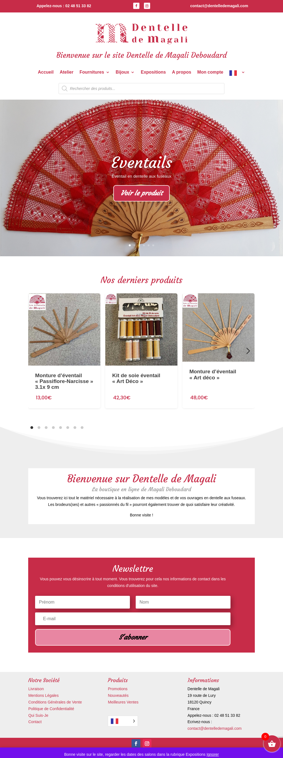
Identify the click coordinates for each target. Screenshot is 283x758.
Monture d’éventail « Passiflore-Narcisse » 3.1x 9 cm (64, 375)
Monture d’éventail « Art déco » (213, 362)
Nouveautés (118, 695)
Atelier (67, 72)
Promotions (117, 689)
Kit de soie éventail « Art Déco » (136, 369)
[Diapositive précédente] (34, 351)
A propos (181, 72)
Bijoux (122, 72)
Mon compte (210, 72)
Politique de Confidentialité (51, 709)
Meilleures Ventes (123, 702)
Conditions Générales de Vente (55, 702)
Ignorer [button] (212, 754)
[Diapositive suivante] (248, 351)
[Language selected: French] (123, 721)
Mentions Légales (43, 695)
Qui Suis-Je (38, 715)
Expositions (153, 72)
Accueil (46, 72)
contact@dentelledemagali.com (215, 728)
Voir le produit (141, 194)
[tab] (31, 427)
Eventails (141, 163)
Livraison (36, 689)
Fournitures (92, 72)
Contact (34, 722)
